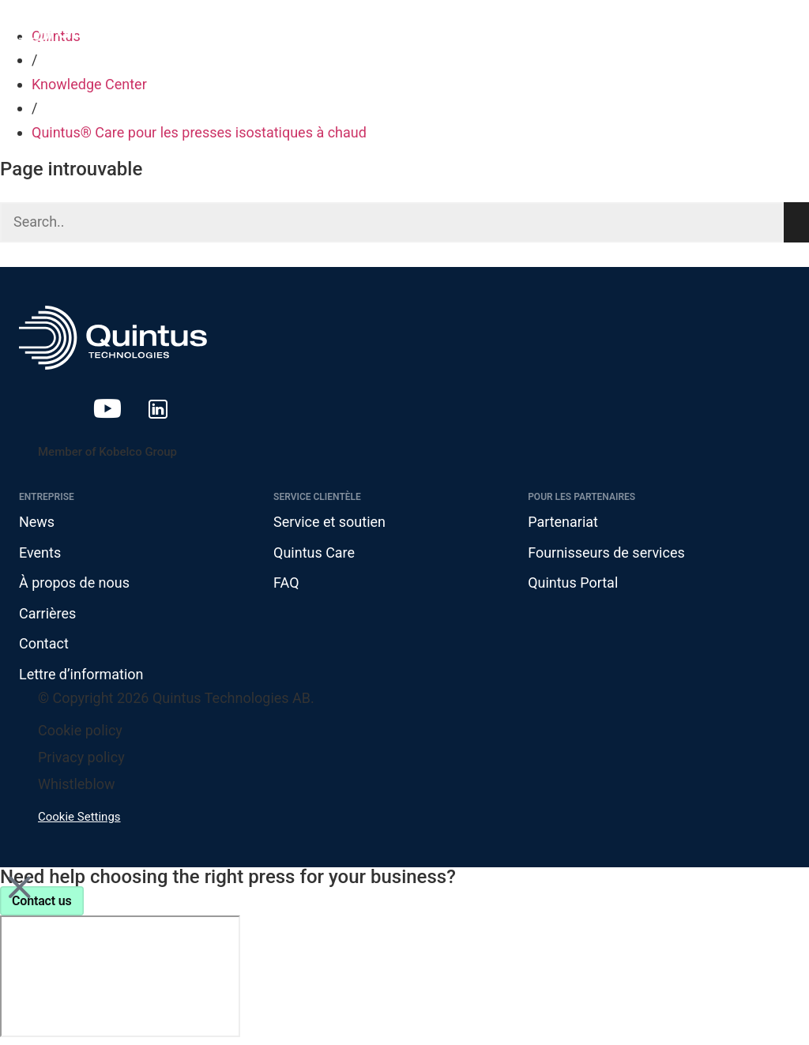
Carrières (47, 613)
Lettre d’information (81, 674)
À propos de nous (74, 582)
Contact (44, 644)
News (37, 521)
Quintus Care (314, 552)
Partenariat (563, 521)
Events (40, 552)
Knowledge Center (89, 84)
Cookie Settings (79, 817)
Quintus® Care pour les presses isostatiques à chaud (199, 132)
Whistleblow (76, 784)
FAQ (286, 582)
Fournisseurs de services (606, 552)
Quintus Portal (573, 582)
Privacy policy (81, 757)
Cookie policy (80, 730)
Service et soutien (329, 521)
